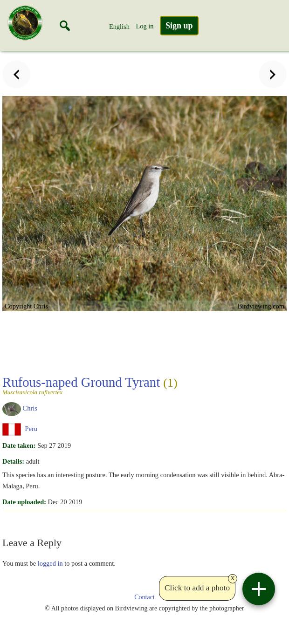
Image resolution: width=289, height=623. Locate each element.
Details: (13, 461)
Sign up (179, 25)
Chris (30, 408)
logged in (50, 563)
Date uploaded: (24, 502)
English (119, 26)
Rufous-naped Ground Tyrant (143, 385)
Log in (144, 26)
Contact (144, 597)
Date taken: (19, 445)
